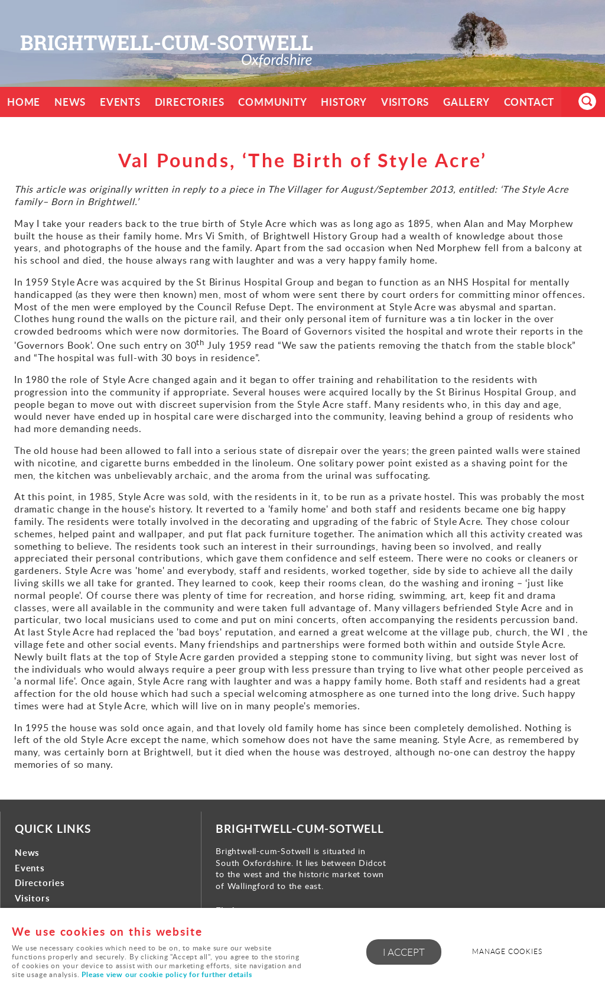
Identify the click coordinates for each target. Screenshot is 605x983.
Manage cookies (507, 951)
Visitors (406, 102)
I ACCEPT (404, 952)
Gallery (467, 102)
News (70, 102)
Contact (530, 102)
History (344, 102)
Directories (190, 102)
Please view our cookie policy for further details (167, 974)
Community (273, 102)
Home (23, 102)
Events (120, 102)
